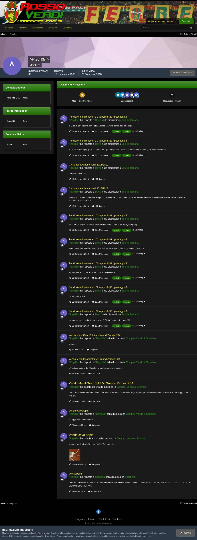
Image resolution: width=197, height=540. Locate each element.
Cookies (117, 519)
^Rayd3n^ (74, 120)
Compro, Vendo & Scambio (141, 338)
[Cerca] (152, 27)
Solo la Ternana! (130, 120)
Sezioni (9, 28)
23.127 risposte (100, 131)
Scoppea (100, 477)
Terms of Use (44, 533)
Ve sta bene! (75, 473)
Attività (22, 28)
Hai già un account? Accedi (161, 21)
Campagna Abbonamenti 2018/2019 (88, 164)
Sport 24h (130, 477)
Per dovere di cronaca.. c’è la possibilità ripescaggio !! (98, 116)
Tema (92, 519)
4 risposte (92, 350)
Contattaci (67, 28)
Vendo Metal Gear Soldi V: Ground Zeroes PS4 (94, 335)
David (98, 120)
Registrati (186, 21)
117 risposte (99, 179)
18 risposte (94, 491)
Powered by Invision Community (98, 523)
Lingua (80, 519)
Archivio (52, 28)
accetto (185, 532)
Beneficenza (37, 28)
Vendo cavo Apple (78, 410)
